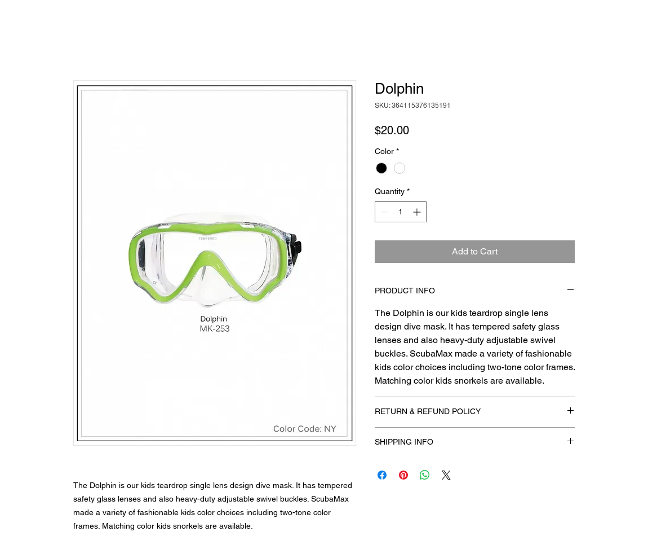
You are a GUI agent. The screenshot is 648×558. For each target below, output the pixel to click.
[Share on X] (446, 475)
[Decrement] (383, 212)
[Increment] (418, 212)
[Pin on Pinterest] (403, 475)
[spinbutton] (400, 212)
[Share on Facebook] (382, 475)
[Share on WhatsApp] (425, 475)
